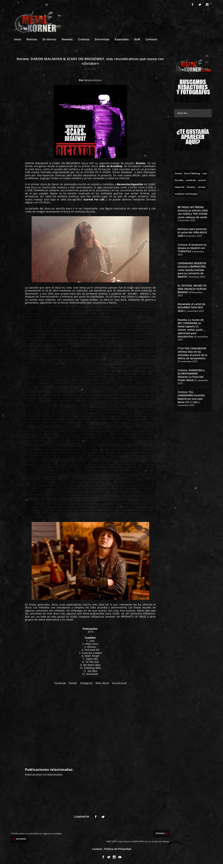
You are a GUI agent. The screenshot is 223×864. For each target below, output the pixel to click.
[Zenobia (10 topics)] (179, 179)
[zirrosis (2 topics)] (201, 185)
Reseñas (67, 38)
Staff (137, 38)
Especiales (122, 38)
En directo (49, 38)
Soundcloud (119, 682)
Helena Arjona (93, 79)
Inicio (17, 38)
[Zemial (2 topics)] (178, 172)
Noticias (31, 38)
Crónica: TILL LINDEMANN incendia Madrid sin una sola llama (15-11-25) (191, 396)
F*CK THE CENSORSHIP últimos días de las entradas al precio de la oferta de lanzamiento (192, 352)
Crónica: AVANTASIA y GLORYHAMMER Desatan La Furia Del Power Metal (191, 374)
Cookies (97, 848)
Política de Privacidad (117, 848)
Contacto (151, 38)
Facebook (60, 682)
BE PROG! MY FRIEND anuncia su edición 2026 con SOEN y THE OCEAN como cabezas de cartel (193, 211)
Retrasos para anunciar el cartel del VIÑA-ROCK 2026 (192, 231)
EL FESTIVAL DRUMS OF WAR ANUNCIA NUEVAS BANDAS (192, 288)
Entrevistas (102, 38)
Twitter (73, 682)
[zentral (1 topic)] (201, 179)
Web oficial (102, 682)
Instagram (86, 682)
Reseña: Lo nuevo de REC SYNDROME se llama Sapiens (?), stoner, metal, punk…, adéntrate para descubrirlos (191, 327)
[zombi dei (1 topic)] (191, 179)
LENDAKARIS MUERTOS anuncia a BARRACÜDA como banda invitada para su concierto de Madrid (192, 269)
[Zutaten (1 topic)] (191, 185)
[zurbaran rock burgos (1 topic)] (186, 192)
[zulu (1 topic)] (205, 172)
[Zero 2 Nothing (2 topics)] (192, 172)
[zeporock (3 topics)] (179, 185)
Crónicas (83, 38)
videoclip (81, 289)
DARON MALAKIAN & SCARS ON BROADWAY (52, 162)
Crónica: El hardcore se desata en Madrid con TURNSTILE (192, 247)
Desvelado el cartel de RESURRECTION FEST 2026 (191, 306)
